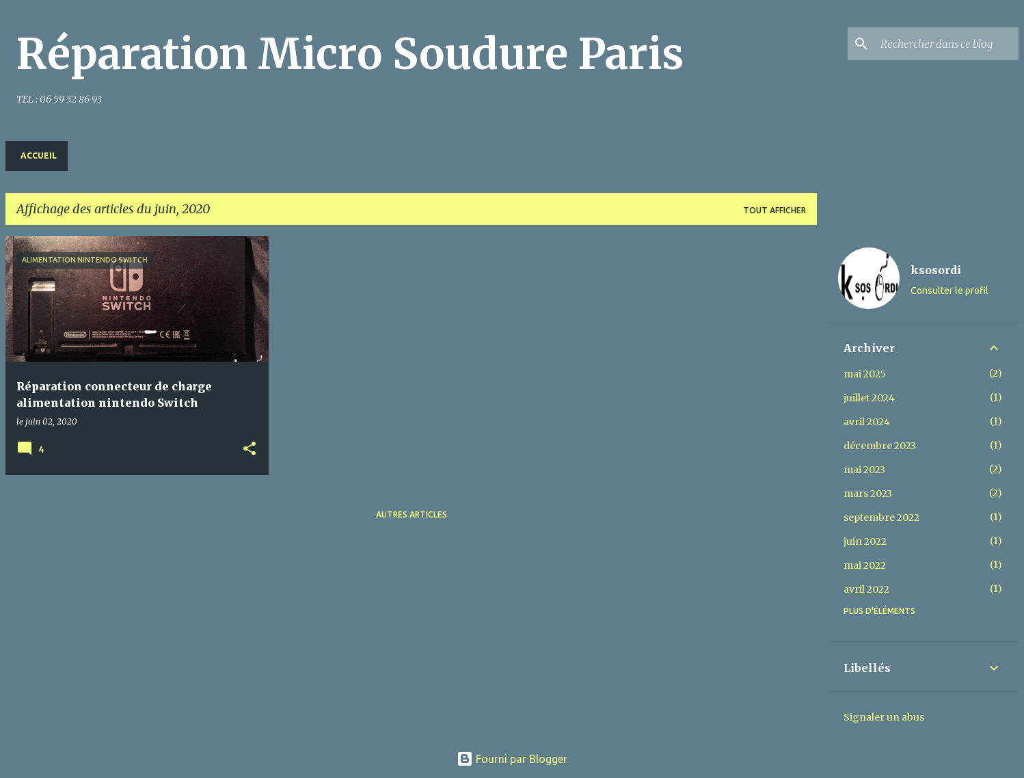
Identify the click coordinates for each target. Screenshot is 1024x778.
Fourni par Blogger (512, 759)
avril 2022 (866, 589)
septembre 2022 (881, 517)
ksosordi (936, 270)
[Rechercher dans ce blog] (947, 43)
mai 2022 (865, 565)
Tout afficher (774, 210)
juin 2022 (865, 541)
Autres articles (411, 514)
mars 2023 (868, 493)
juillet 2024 (869, 398)
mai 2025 (865, 374)
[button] (249, 449)
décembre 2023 (880, 446)
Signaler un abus (884, 717)
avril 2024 (867, 422)
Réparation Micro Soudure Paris (350, 54)
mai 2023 (864, 470)
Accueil (39, 155)
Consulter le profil (949, 290)
